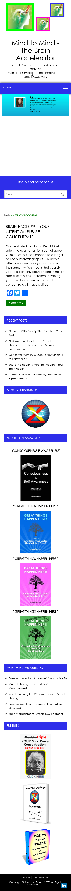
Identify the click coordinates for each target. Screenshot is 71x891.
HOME (26, 877)
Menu (7, 87)
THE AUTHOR (40, 877)
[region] (35, 135)
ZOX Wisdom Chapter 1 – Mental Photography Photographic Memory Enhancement (32, 344)
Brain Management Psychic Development (36, 713)
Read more (16, 302)
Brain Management (35, 182)
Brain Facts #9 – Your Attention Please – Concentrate (28, 231)
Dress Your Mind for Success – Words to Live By (38, 678)
